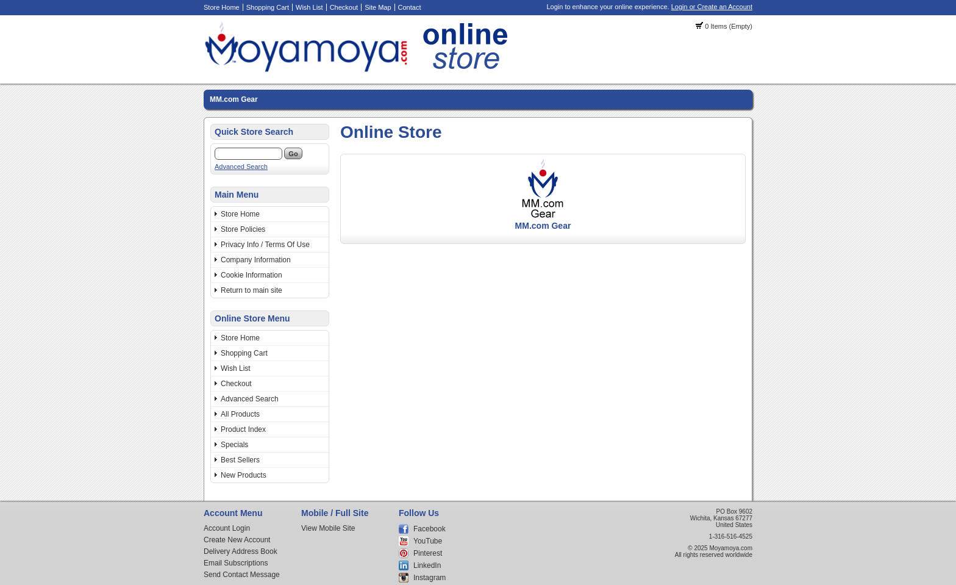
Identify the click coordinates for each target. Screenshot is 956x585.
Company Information (256, 260)
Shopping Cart (267, 7)
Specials (234, 444)
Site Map (378, 7)
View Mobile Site (328, 528)
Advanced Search (241, 166)
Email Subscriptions (236, 563)
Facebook (429, 529)
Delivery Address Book (240, 551)
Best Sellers (240, 460)
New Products (243, 475)
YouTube (427, 541)
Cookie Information (251, 275)
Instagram (429, 577)
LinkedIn (427, 565)
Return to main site (251, 290)
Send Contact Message (242, 574)
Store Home (222, 7)
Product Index (243, 429)
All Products (240, 414)
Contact (409, 7)
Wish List (309, 7)
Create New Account (237, 540)
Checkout (344, 7)
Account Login (227, 528)
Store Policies (243, 229)
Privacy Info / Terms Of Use (265, 244)
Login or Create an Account (711, 6)
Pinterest (427, 553)
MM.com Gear (234, 99)
